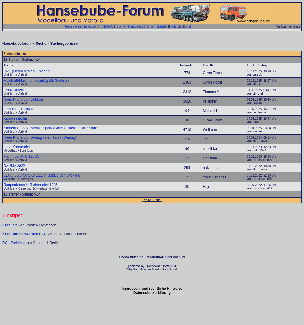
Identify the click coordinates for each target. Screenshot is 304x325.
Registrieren (73, 26)
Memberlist (135, 26)
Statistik (162, 26)
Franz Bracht (14, 90)
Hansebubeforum (17, 43)
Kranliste (10, 225)
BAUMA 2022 (14, 166)
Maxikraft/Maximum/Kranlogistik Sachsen (36, 81)
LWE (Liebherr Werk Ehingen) (27, 71)
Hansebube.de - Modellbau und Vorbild (152, 257)
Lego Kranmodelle (18, 147)
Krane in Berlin (15, 118)
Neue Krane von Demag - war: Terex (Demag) (40, 137)
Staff (188, 26)
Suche (120, 26)
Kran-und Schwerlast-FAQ (25, 234)
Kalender (176, 26)
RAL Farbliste (14, 243)
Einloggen (90, 26)
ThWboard (152, 266)
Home (150, 26)
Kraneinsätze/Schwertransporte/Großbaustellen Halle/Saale (51, 128)
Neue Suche (151, 200)
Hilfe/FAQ (107, 26)
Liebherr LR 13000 (18, 109)
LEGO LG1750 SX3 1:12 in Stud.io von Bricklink (42, 175)
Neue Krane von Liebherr (23, 99)
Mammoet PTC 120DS (21, 156)
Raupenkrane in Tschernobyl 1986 (31, 185)
